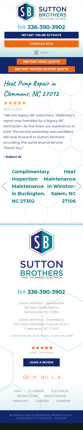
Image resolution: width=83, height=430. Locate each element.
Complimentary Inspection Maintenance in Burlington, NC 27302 (30, 186)
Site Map (60, 418)
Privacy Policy (61, 415)
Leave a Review (41, 362)
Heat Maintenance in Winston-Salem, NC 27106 (60, 186)
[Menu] (41, 52)
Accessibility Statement (34, 418)
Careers (42, 401)
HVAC (18, 391)
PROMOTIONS (27, 396)
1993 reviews (46, 352)
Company (63, 401)
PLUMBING (36, 391)
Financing (20, 401)
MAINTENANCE (55, 396)
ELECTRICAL (60, 391)
